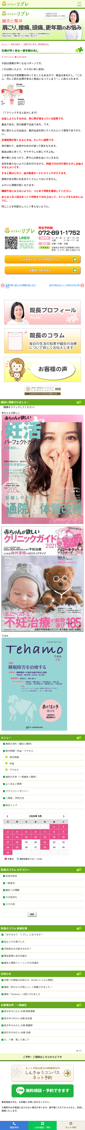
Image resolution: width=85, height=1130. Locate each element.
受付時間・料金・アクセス (19, 750)
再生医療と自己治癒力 (15, 955)
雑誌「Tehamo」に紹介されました (22, 994)
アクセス (14, 769)
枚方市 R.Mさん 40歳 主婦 (17, 1032)
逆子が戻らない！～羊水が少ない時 (64, 285)
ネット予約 (70, 1125)
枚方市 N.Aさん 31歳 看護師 (18, 1025)
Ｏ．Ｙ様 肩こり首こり (16, 1039)
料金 (12, 763)
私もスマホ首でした (14, 941)
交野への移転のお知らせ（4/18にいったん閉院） (29, 980)
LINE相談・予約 (42, 1125)
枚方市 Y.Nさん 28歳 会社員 (18, 1018)
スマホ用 (10, 904)
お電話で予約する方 (40, 270)
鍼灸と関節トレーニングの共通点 (21, 962)
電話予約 (14, 1125)
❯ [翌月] (64, 816)
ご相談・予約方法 (15, 798)
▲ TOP (79, 1050)
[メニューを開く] (79, 4)
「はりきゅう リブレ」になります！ (23, 934)
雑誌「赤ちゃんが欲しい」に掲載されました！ (28, 986)
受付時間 (14, 757)
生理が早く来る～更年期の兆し (20, 50)
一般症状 (10, 883)
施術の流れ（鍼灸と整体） (19, 743)
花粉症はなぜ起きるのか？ (18, 948)
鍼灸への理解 (12, 890)
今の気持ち (11, 897)
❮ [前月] (7, 816)
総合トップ (11, 805)
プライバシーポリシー (17, 791)
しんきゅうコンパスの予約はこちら (39, 259)
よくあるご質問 (14, 783)
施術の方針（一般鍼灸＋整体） (22, 776)
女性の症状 (21, 57)
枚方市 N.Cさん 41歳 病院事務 (19, 1011)
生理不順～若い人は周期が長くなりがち (20, 286)
